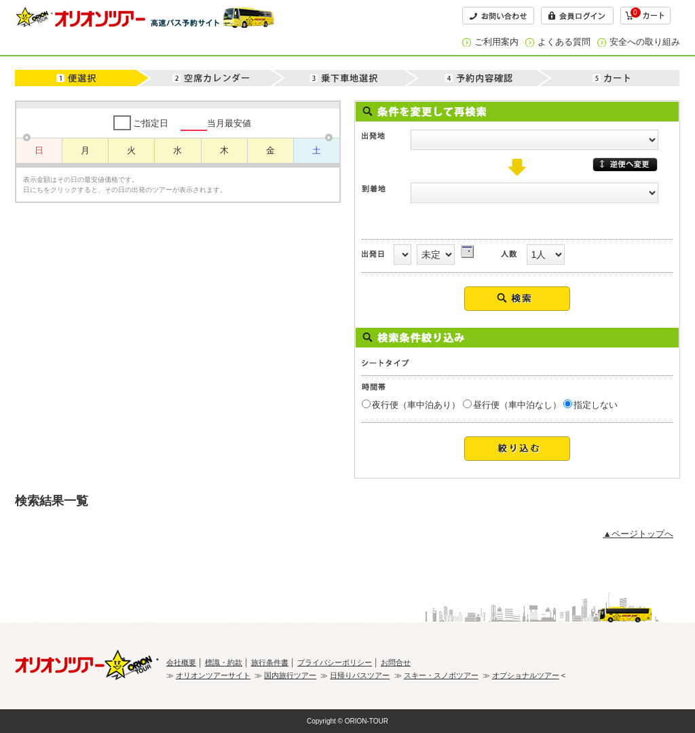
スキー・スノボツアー (441, 675)
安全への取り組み (644, 42)
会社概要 (181, 662)
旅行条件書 (269, 662)
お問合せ (396, 662)
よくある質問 (564, 42)
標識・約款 (223, 662)
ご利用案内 (496, 42)
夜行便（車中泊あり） (416, 405)
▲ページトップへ (638, 534)
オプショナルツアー (525, 675)
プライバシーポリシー (334, 662)
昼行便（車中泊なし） (517, 405)
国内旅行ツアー (290, 675)
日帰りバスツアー (360, 675)
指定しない (596, 405)
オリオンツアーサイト (213, 675)
